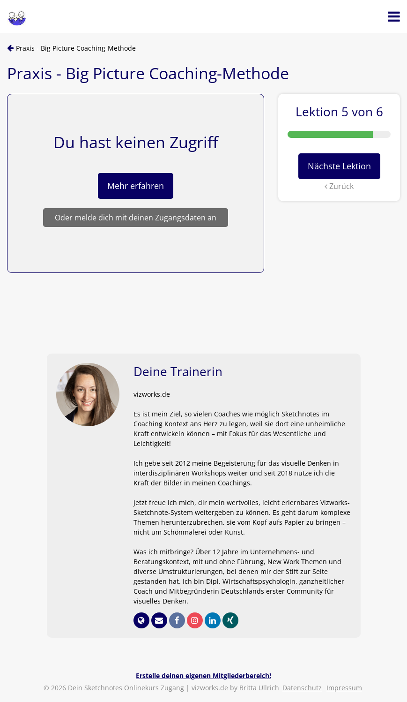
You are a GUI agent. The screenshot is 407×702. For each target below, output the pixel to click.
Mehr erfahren (135, 185)
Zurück (339, 186)
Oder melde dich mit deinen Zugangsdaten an (135, 217)
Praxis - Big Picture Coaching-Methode (76, 48)
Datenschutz (302, 687)
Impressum (344, 687)
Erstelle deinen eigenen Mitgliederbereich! (203, 675)
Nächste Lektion (339, 166)
